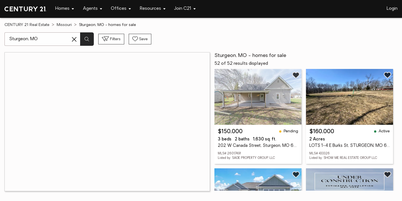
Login (392, 8)
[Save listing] (296, 75)
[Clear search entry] (74, 39)
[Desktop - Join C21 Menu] (185, 8)
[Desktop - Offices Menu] (121, 8)
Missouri (64, 25)
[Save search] (140, 39)
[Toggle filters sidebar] (111, 39)
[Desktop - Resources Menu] (153, 8)
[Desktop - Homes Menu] (64, 8)
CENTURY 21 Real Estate (26, 25)
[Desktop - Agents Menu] (92, 8)
